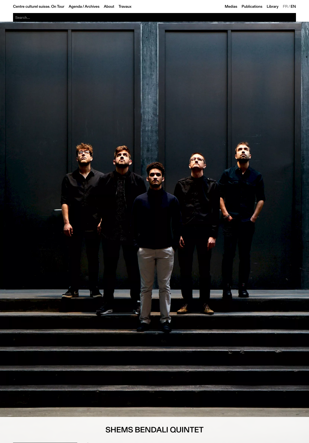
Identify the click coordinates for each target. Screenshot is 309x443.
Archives (92, 6)
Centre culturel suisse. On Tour (38, 6)
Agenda (75, 6)
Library (273, 6)
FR (285, 6)
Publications (252, 6)
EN (293, 6)
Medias (231, 6)
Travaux (125, 6)
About (109, 6)
